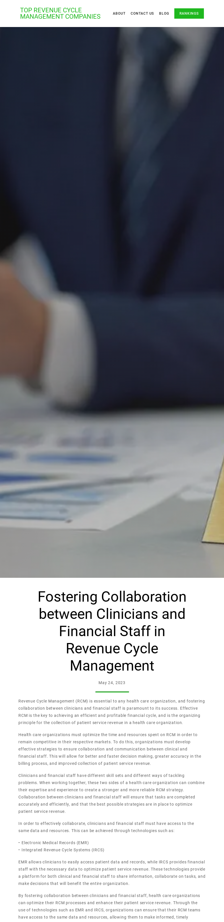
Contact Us (142, 13)
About (119, 13)
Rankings (189, 13)
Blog (164, 13)
